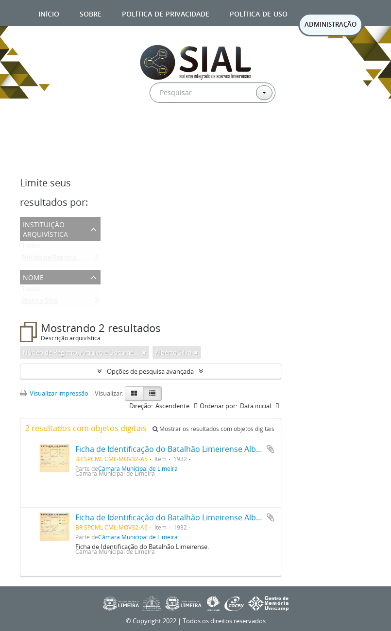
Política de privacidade (165, 12)
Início (48, 12)
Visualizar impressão (54, 393)
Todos (31, 247)
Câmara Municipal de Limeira (138, 537)
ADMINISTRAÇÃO (331, 24)
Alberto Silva (40, 302)
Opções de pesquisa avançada (150, 371)
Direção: (141, 405)
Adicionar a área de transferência (270, 449)
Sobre (91, 12)
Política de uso (259, 12)
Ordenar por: (218, 405)
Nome (33, 276)
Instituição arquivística (45, 228)
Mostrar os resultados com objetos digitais (213, 429)
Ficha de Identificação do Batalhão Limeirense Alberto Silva (182, 449)
